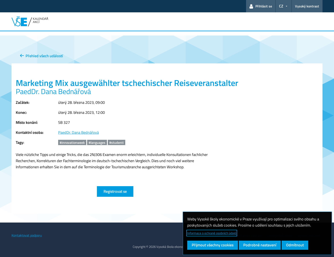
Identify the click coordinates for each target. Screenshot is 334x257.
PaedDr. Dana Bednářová (78, 132)
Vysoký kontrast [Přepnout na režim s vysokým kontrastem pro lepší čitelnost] (307, 6)
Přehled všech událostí (41, 56)
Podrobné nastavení (259, 245)
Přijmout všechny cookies (212, 245)
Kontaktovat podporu (27, 235)
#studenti (116, 142)
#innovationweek (72, 142)
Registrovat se (115, 191)
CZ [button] (281, 6)
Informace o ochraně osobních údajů (211, 233)
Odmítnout (295, 245)
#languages (97, 142)
